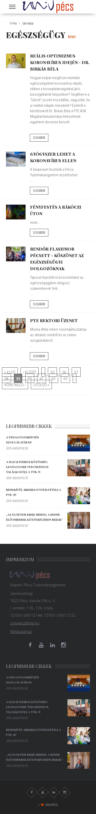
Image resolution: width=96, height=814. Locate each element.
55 (52, 372)
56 (64, 372)
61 (42, 378)
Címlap (13, 23)
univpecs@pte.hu (24, 622)
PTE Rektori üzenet (54, 320)
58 (7, 378)
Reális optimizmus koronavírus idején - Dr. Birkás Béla (59, 62)
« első (10, 372)
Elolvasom (39, 138)
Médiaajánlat (21, 631)
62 (54, 378)
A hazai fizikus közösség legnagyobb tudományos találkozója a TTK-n (27, 467)
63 (65, 378)
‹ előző (29, 372)
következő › (15, 384)
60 (30, 378)
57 (76, 372)
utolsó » (41, 384)
